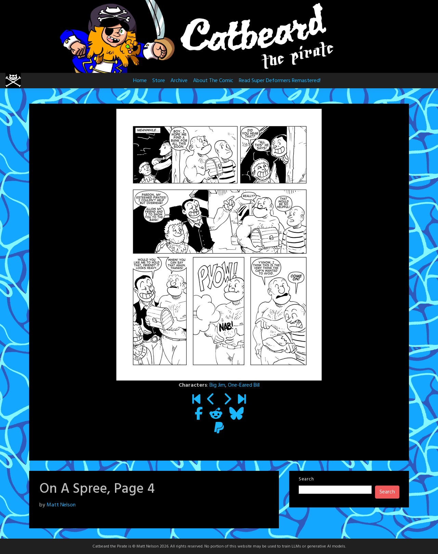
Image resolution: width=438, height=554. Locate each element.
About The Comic (213, 80)
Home (140, 80)
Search (306, 479)
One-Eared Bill (244, 385)
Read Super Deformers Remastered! (280, 80)
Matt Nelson (61, 505)
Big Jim (217, 385)
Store (158, 80)
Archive (179, 80)
